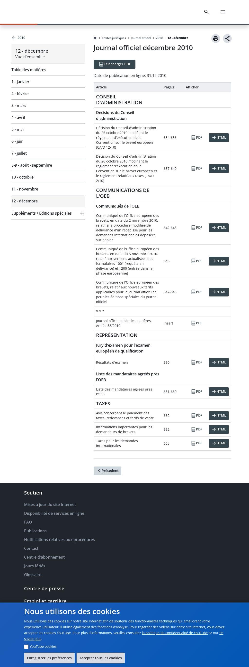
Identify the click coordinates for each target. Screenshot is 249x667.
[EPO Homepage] (30, 12)
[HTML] (219, 137)
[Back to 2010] (48, 37)
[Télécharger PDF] (114, 64)
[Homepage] (95, 38)
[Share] (227, 38)
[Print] (215, 38)
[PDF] (196, 137)
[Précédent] (107, 471)
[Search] (207, 12)
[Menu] (224, 12)
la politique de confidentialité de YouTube (175, 632)
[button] (48, 213)
